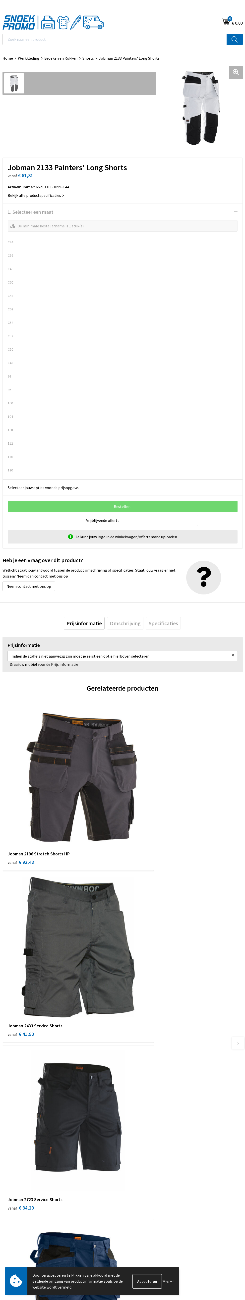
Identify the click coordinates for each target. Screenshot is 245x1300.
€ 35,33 (141, 973)
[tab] (84, 623)
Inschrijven (229, 1244)
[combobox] (114, 39)
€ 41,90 (141, 831)
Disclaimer (11, 1189)
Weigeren (168, 1281)
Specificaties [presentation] (163, 623)
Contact (132, 1068)
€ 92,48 (21, 831)
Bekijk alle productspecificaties (36, 195)
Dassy (130, 1167)
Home (7, 58)
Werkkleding (28, 58)
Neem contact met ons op (28, 586)
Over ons (132, 1060)
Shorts (88, 58)
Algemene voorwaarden (22, 1167)
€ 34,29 (21, 973)
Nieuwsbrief (135, 1075)
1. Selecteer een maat (30, 212)
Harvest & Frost (138, 1182)
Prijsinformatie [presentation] (84, 623)
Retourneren (136, 1098)
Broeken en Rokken (60, 58)
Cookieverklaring (17, 1174)
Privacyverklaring (17, 1182)
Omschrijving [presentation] (125, 623)
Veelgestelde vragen (142, 1083)
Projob (131, 1189)
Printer (131, 1174)
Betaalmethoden (139, 1091)
